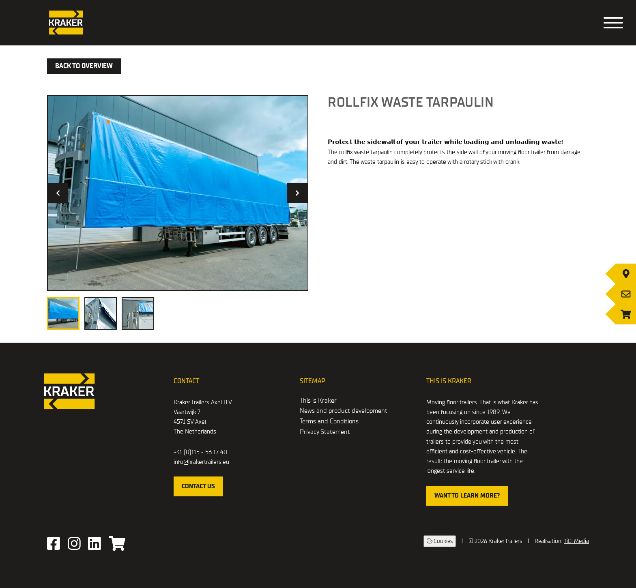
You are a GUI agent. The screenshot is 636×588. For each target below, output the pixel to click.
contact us (198, 486)
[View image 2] (100, 313)
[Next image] (297, 193)
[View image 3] (138, 313)
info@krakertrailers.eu (201, 462)
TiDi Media (576, 541)
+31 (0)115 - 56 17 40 (200, 452)
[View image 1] (63, 313)
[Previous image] (58, 193)
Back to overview (84, 66)
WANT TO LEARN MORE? (467, 495)
